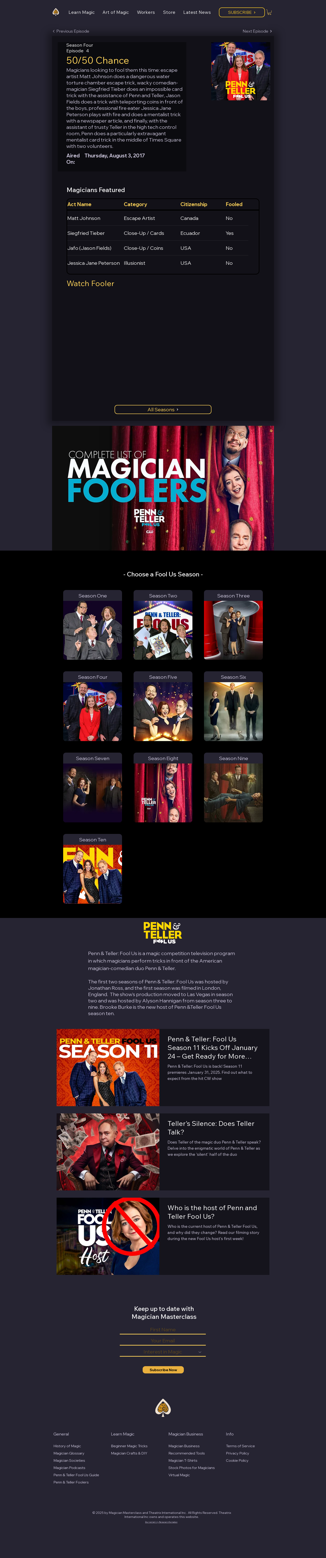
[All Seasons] (163, 409)
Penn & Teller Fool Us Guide (76, 1475)
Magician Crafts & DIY (129, 1453)
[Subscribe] (242, 12)
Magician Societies (69, 1460)
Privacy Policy (237, 1453)
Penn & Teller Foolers (71, 1482)
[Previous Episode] (70, 31)
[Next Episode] (257, 31)
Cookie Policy (237, 1460)
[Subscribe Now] (163, 1369)
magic (153, 953)
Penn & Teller (160, 968)
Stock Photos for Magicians (191, 1467)
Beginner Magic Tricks (129, 1446)
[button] (86, 12)
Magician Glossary (68, 1453)
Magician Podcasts (69, 1467)
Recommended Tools (186, 1453)
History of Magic (67, 1446)
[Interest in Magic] (163, 1352)
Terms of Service (240, 1446)
